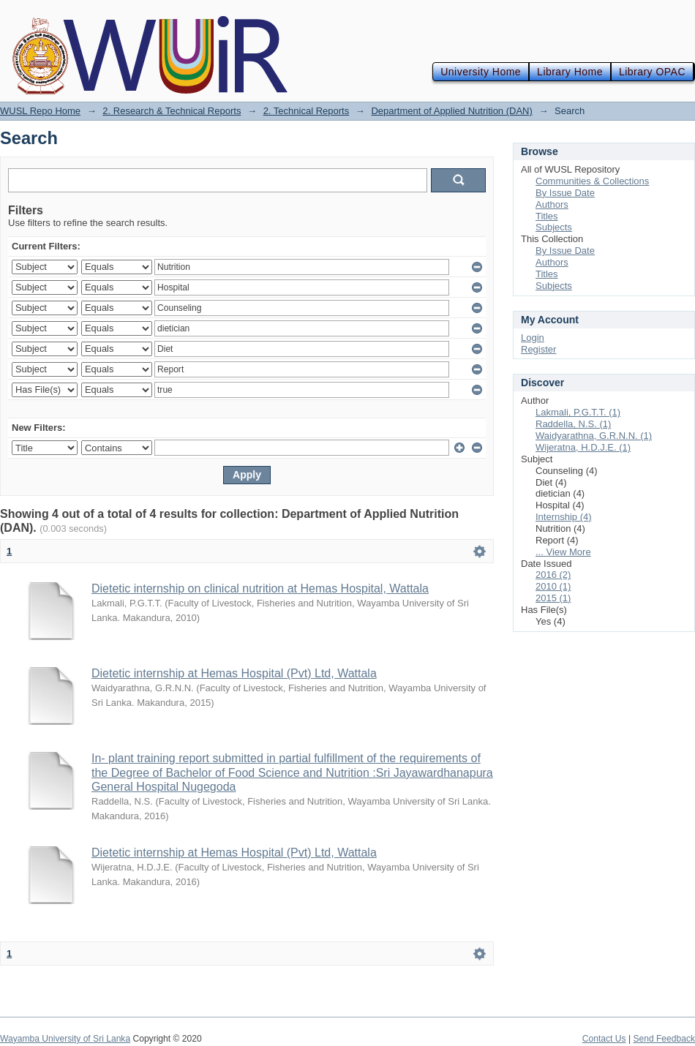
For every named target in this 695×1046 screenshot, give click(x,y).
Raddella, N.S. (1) (573, 423)
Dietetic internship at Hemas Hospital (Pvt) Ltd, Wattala (234, 673)
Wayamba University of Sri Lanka (65, 1039)
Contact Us (604, 1039)
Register (538, 349)
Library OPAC (652, 72)
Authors (552, 204)
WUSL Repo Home (40, 110)
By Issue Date (565, 192)
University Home (480, 72)
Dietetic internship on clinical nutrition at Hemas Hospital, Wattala (260, 588)
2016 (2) (553, 574)
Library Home (570, 72)
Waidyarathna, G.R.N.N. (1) (594, 435)
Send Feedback (664, 1039)
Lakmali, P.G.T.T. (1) (578, 412)
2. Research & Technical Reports (171, 110)
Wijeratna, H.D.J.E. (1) (583, 447)
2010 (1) (553, 586)
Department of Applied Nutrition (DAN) (451, 110)
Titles (547, 216)
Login (532, 337)
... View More (563, 551)
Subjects (554, 227)
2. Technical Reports (306, 110)
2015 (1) (553, 597)
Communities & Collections (592, 181)
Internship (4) (564, 516)
